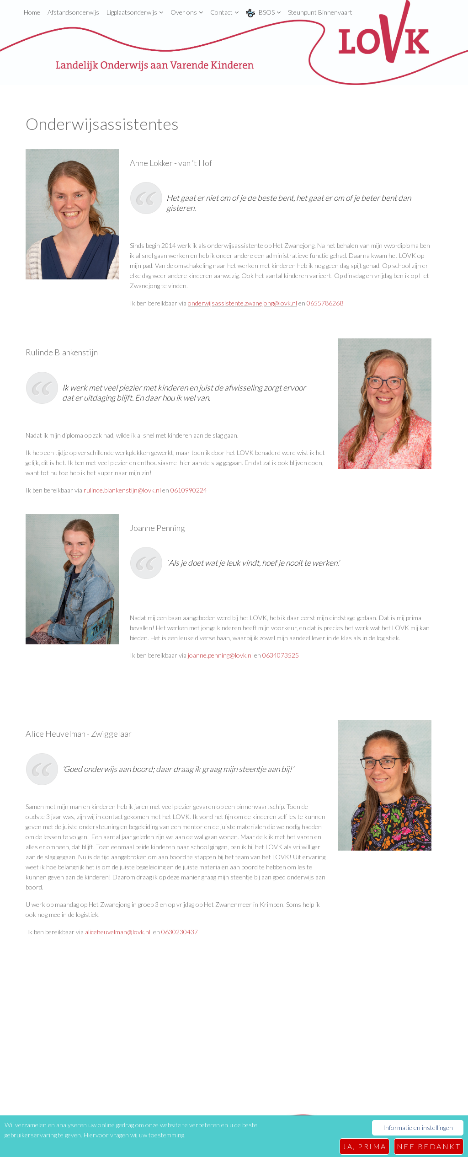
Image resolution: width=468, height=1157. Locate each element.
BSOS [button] (263, 12)
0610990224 (188, 490)
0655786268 (325, 303)
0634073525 (280, 655)
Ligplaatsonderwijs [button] (134, 12)
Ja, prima (364, 1146)
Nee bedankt (429, 1146)
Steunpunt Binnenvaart (320, 12)
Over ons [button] (186, 12)
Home (32, 12)
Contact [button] (224, 12)
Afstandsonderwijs (73, 12)
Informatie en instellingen (418, 1130)
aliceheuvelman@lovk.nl (118, 932)
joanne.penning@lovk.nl (220, 655)
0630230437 (179, 932)
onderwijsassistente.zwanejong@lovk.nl (242, 303)
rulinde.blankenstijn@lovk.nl (122, 490)
